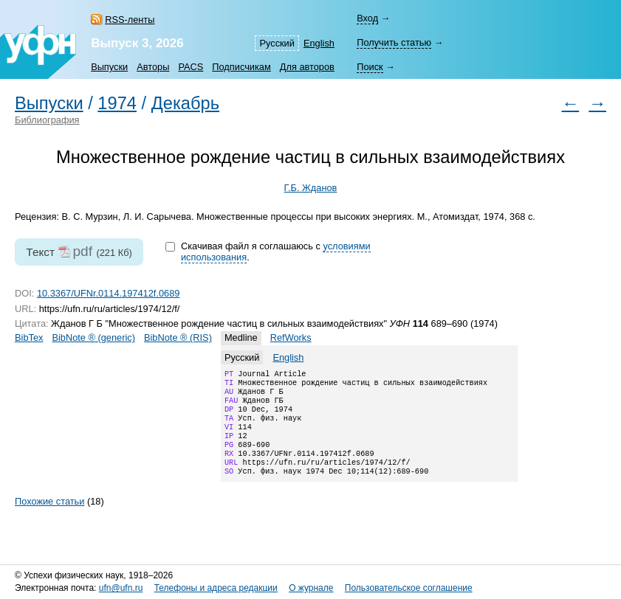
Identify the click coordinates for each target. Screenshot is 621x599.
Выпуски (109, 66)
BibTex (29, 337)
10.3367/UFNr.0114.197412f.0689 (108, 293)
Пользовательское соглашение (409, 589)
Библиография (47, 119)
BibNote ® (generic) (93, 337)
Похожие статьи (49, 518)
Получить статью (394, 42)
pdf (82, 251)
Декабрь (185, 103)
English (318, 43)
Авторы (153, 66)
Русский (276, 43)
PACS (190, 66)
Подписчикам (241, 66)
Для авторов (307, 66)
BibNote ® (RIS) (178, 337)
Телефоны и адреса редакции (216, 589)
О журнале (311, 589)
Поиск (369, 66)
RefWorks (291, 337)
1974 (117, 103)
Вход (367, 18)
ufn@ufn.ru (121, 589)
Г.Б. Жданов (310, 187)
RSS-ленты (129, 19)
